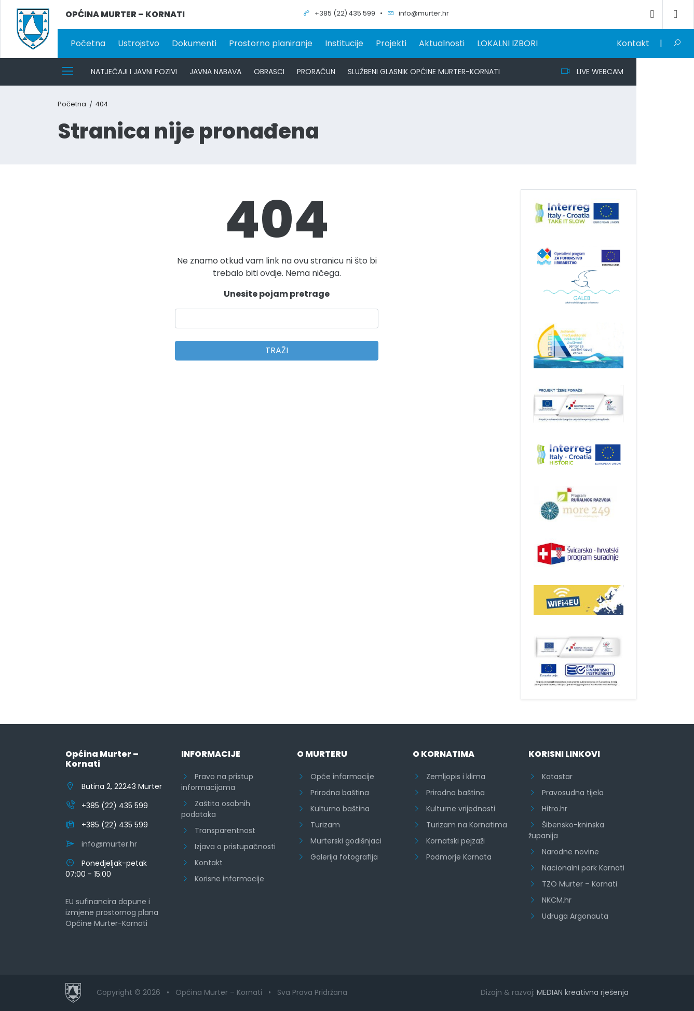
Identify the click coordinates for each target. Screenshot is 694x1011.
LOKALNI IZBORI (507, 43)
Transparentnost (218, 830)
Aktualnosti (442, 43)
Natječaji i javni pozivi (134, 71)
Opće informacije (335, 776)
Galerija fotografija (337, 857)
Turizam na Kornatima (460, 825)
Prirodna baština (333, 792)
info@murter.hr (109, 844)
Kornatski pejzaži (449, 841)
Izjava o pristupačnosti (228, 846)
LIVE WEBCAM (592, 71)
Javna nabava (215, 71)
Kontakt (633, 43)
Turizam (318, 825)
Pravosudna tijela (566, 792)
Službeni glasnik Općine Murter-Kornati (424, 71)
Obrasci (269, 71)
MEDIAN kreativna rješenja (583, 992)
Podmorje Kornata (452, 857)
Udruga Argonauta (568, 916)
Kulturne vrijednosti (454, 809)
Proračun (316, 71)
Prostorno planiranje (270, 43)
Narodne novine (563, 852)
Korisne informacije (222, 879)
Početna (88, 43)
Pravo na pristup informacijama (217, 782)
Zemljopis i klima (449, 776)
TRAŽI (276, 350)
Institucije (344, 43)
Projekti (391, 43)
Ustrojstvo (138, 43)
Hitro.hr (547, 809)
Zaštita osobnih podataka (215, 809)
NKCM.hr (549, 900)
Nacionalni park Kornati (576, 868)
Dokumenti (194, 43)
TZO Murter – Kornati (572, 884)
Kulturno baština (333, 809)
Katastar (550, 776)
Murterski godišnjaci (339, 841)
